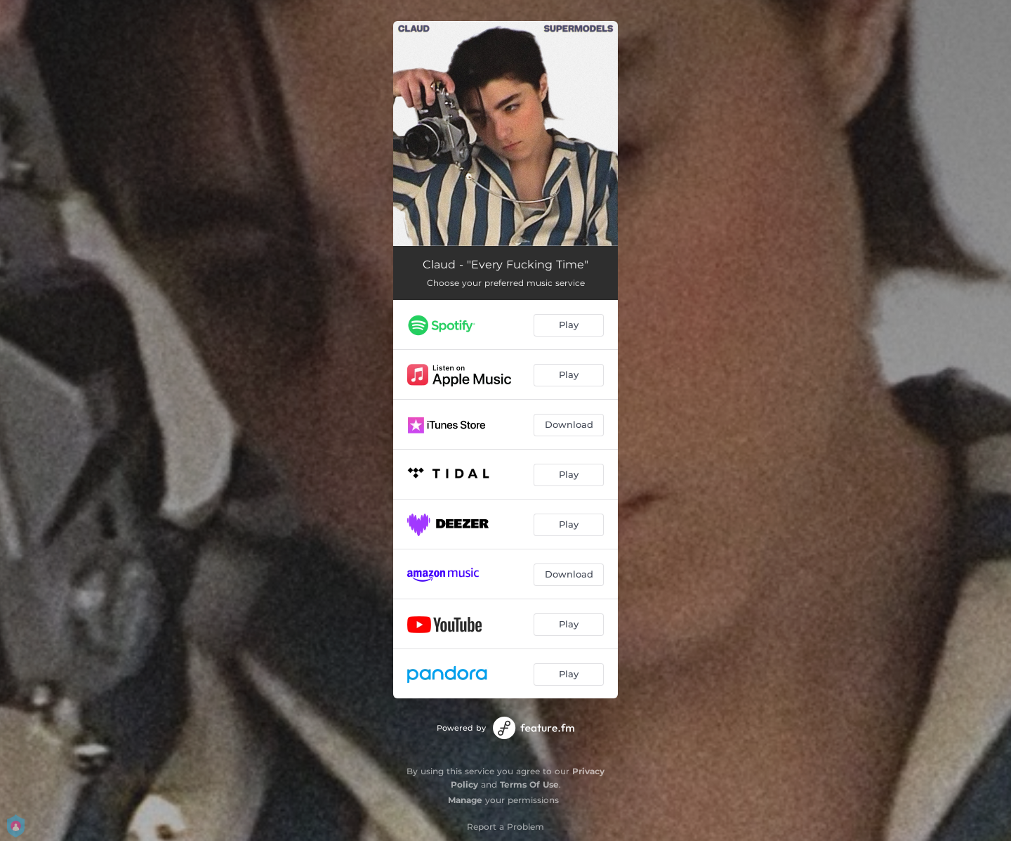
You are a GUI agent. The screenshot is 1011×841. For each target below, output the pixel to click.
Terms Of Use (529, 784)
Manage (465, 800)
